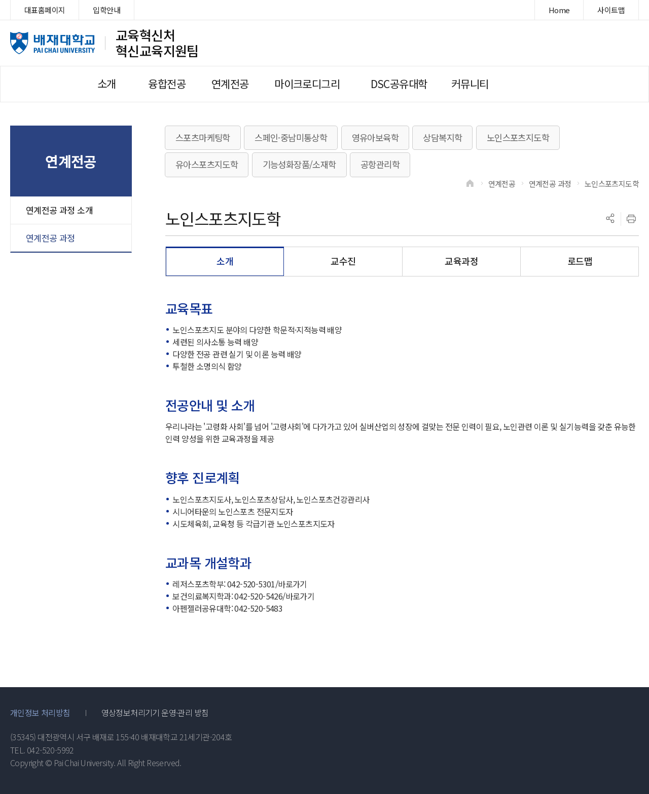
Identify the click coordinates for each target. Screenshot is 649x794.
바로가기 (292, 584)
